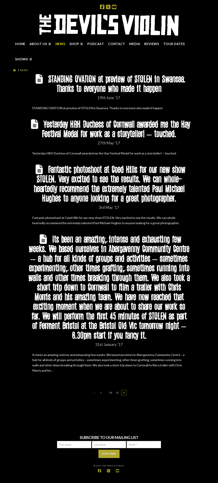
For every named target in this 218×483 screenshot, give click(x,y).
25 (117, 392)
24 (110, 392)
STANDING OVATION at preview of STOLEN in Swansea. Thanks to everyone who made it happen (116, 84)
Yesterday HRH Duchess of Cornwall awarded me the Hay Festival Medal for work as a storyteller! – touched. (116, 129)
